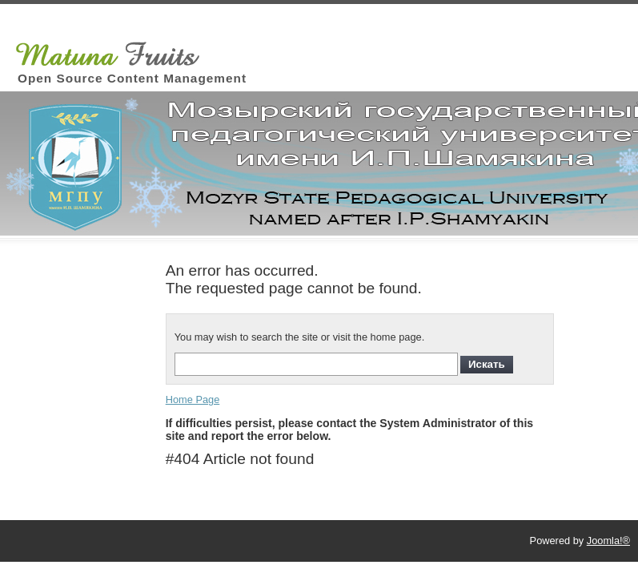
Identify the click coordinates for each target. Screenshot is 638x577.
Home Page (193, 399)
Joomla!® (608, 541)
